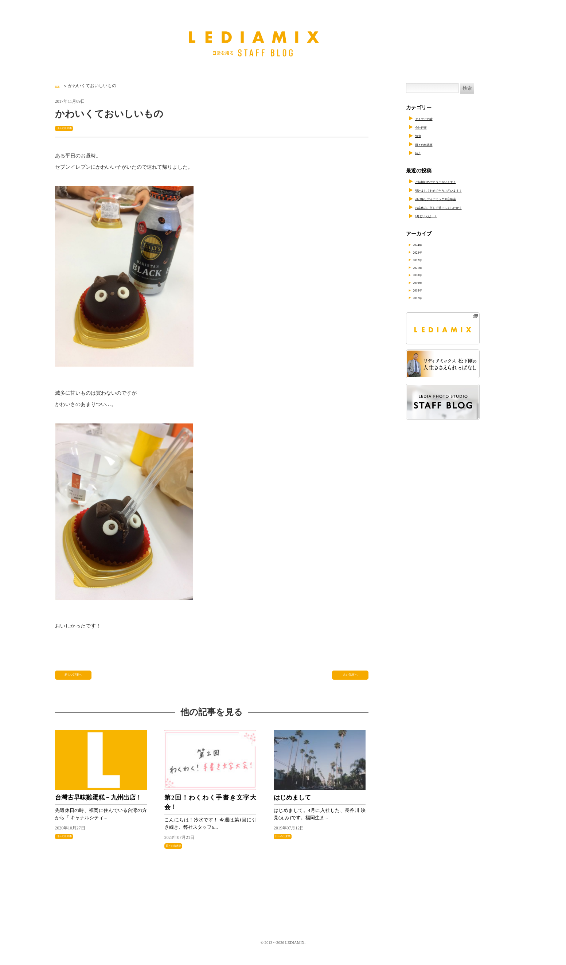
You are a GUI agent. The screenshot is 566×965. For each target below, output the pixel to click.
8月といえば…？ (434, 215)
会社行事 (425, 127)
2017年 (424, 297)
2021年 (424, 267)
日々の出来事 (70, 127)
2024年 (424, 244)
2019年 (424, 282)
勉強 (420, 135)
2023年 (424, 252)
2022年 (424, 259)
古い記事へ (350, 678)
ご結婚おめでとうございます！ (451, 181)
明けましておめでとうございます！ (456, 190)
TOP (59, 85)
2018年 (424, 290)
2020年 (424, 274)
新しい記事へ (74, 678)
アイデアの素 (430, 118)
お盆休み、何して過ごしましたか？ (456, 207)
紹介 (420, 152)
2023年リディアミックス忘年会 (450, 198)
